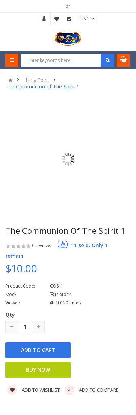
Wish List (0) (57, 19)
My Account (44, 19)
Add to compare (92, 390)
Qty (10, 314)
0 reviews (41, 245)
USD (87, 19)
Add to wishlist (33, 390)
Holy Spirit (37, 80)
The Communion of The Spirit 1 (42, 86)
